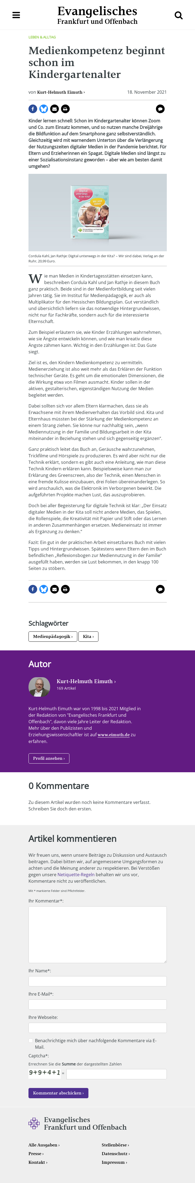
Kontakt (36, 1162)
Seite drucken (65, 109)
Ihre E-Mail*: (40, 994)
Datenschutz (114, 1153)
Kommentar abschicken (57, 1093)
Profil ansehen (47, 758)
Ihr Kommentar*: (45, 901)
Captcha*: (38, 1056)
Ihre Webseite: (43, 1017)
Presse (34, 1153)
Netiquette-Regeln (76, 875)
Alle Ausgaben (42, 1145)
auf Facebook (32, 109)
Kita (87, 636)
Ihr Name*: (39, 971)
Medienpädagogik (51, 636)
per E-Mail (54, 109)
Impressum (113, 1162)
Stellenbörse (114, 1145)
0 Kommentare (160, 109)
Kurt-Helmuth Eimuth (59, 92)
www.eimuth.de (114, 734)
